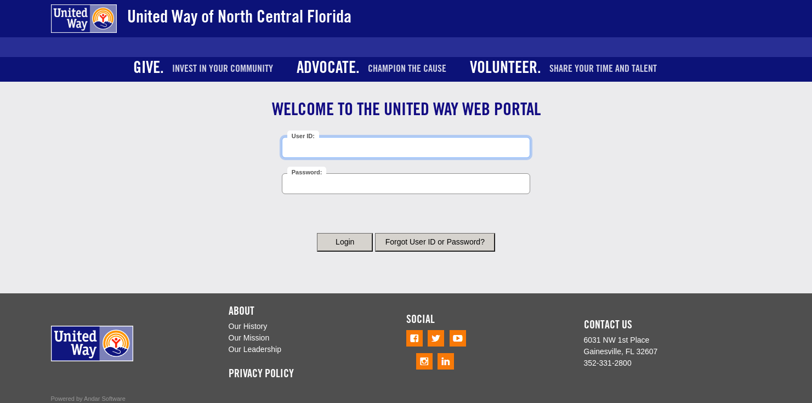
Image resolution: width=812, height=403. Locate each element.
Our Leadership (255, 349)
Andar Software (105, 398)
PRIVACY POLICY (261, 375)
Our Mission (249, 337)
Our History (248, 326)
